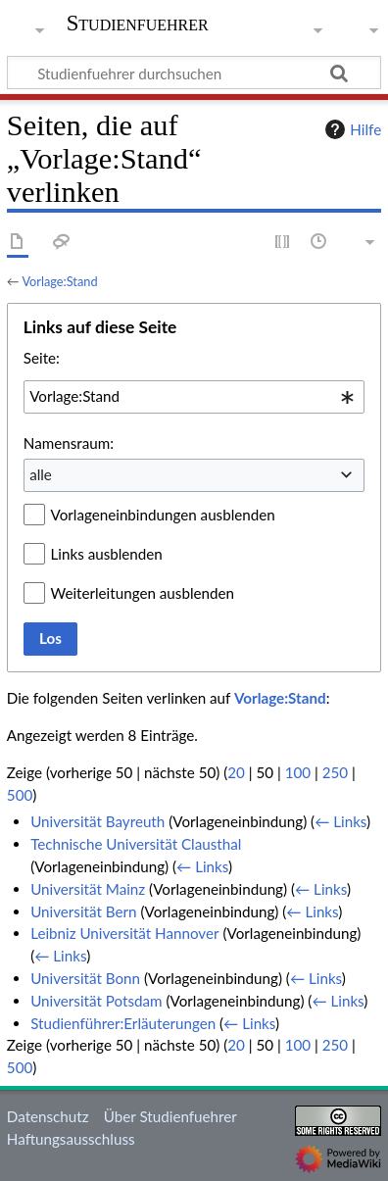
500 (19, 795)
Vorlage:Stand (59, 281)
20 (236, 772)
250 (335, 772)
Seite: (42, 358)
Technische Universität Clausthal (135, 844)
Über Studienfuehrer (170, 1116)
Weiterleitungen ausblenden (142, 593)
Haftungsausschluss (71, 1139)
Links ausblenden (107, 554)
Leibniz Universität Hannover (124, 933)
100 (298, 772)
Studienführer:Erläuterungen (123, 1023)
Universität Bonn (85, 978)
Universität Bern (83, 911)
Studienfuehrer (138, 25)
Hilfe (350, 129)
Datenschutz (48, 1116)
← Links (340, 821)
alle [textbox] (40, 474)
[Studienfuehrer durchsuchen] (194, 72)
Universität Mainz (87, 889)
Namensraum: (69, 443)
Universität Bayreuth (97, 821)
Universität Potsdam (96, 1000)
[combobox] (194, 397)
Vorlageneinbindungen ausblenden (163, 514)
